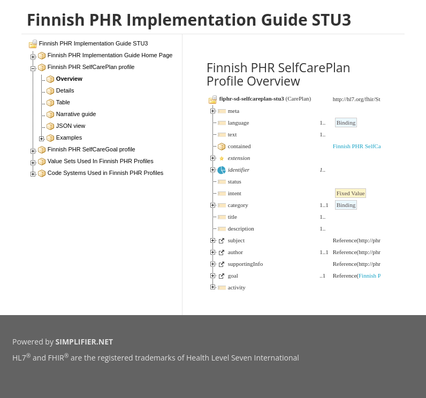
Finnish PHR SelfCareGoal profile (373, 146)
